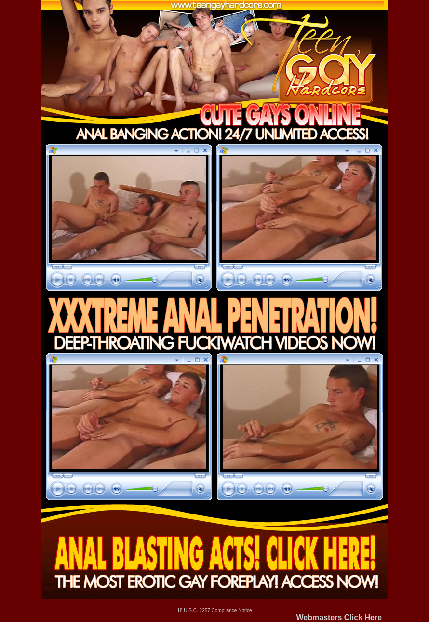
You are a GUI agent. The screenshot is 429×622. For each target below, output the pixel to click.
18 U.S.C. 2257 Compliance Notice (214, 610)
